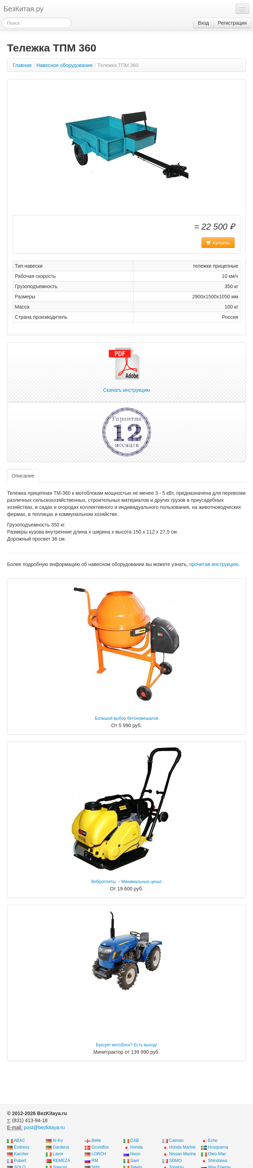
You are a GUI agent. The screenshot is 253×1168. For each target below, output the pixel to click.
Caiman (176, 1140)
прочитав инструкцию (213, 564)
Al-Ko (58, 1140)
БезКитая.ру (23, 9)
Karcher (21, 1153)
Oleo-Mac (217, 1153)
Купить (218, 242)
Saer (134, 1160)
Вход (203, 23)
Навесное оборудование (64, 65)
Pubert (20, 1160)
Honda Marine (182, 1147)
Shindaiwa (217, 1160)
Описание (23, 476)
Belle (96, 1140)
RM (94, 1160)
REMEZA (61, 1160)
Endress (21, 1147)
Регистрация (232, 23)
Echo (212, 1140)
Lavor (58, 1153)
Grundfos (100, 1147)
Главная (22, 65)
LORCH (98, 1153)
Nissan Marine (182, 1153)
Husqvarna (218, 1147)
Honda (136, 1147)
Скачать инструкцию (126, 370)
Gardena (61, 1147)
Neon (135, 1153)
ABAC (19, 1140)
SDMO (175, 1160)
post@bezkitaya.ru (44, 1127)
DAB (134, 1140)
